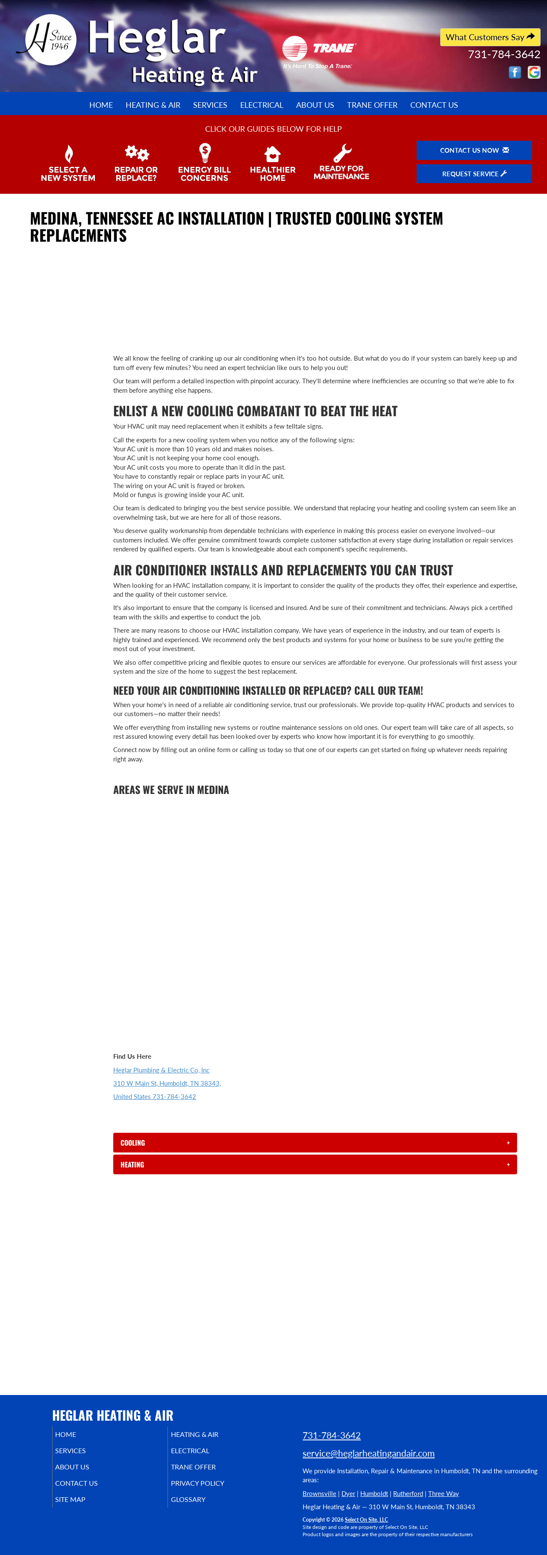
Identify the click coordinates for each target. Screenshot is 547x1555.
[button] (315, 1143)
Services (210, 105)
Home (101, 105)
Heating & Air (153, 105)
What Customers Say (490, 37)
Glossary (200, 1507)
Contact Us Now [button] (474, 150)
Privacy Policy (210, 1489)
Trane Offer (372, 105)
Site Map (82, 1507)
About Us (315, 105)
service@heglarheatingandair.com (369, 1453)
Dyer (348, 1493)
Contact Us (434, 105)
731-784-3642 (332, 1435)
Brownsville (319, 1493)
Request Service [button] (474, 174)
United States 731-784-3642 (154, 1096)
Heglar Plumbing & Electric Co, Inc (161, 1070)
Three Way (443, 1493)
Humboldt (374, 1493)
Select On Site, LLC (366, 1519)
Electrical (261, 105)
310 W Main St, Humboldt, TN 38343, (167, 1083)
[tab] (315, 1143)
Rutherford (408, 1493)
